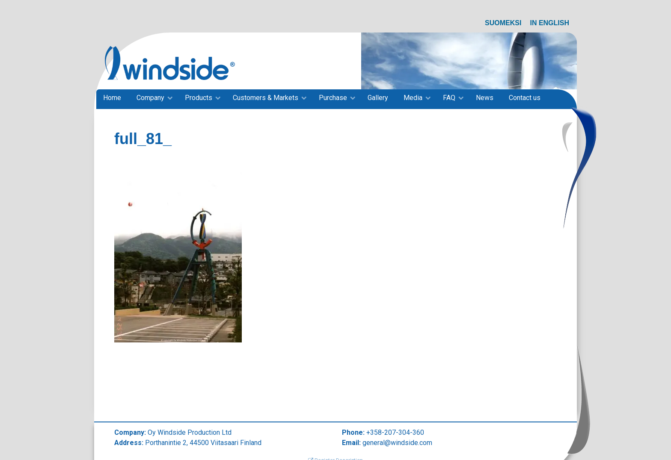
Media (413, 98)
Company (150, 98)
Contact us (524, 98)
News (484, 98)
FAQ (449, 98)
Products (198, 98)
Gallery (378, 98)
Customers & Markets (265, 98)
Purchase (333, 98)
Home (112, 98)
